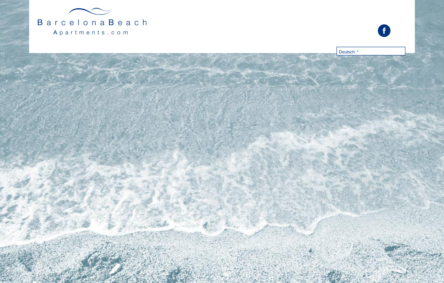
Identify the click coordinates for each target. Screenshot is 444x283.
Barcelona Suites (92, 24)
